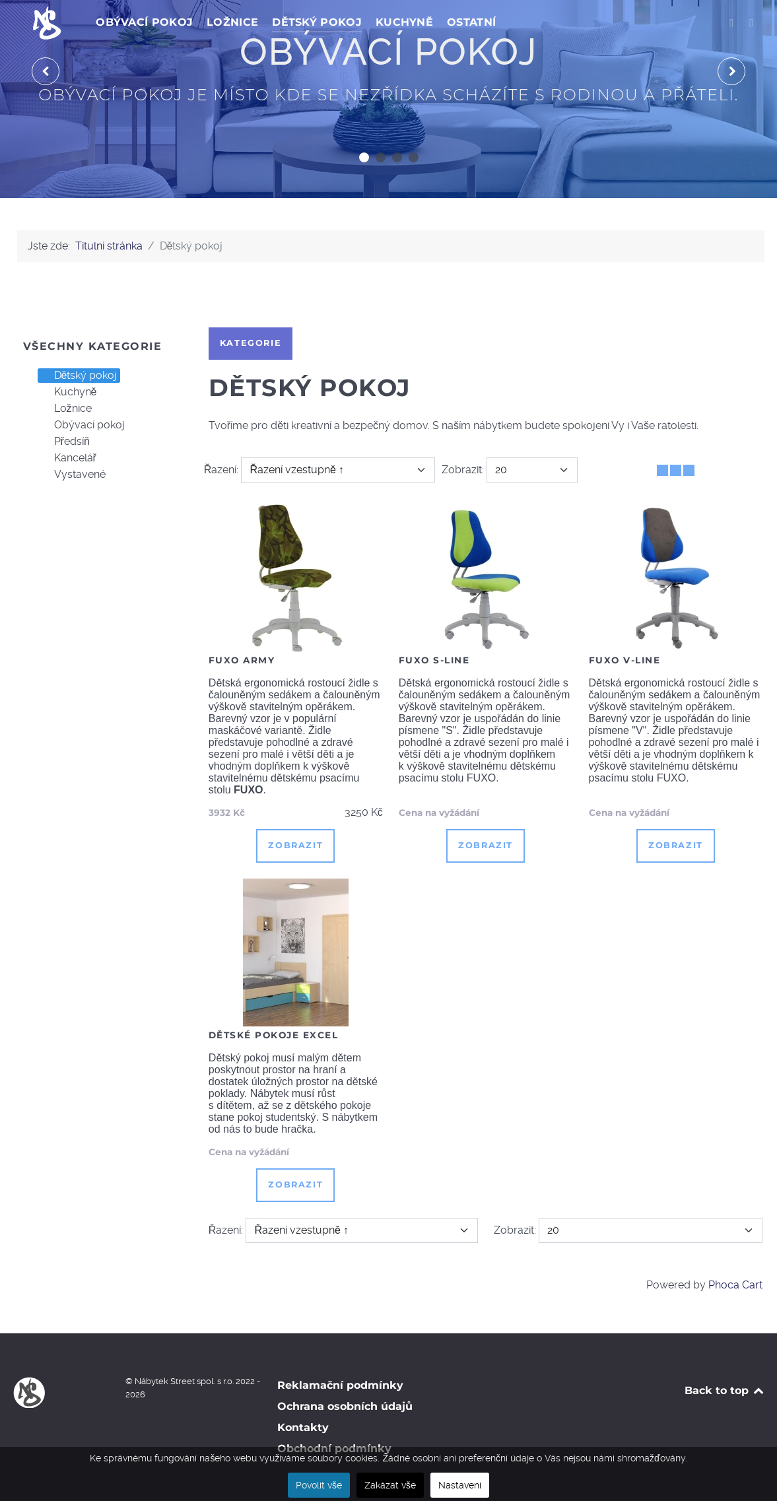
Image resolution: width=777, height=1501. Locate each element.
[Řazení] (337, 470)
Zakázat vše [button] (390, 1485)
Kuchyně (67, 392)
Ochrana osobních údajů (345, 1406)
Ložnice (65, 408)
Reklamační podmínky (340, 1385)
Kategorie (250, 343)
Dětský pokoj (78, 375)
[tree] (97, 425)
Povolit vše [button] (319, 1485)
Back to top (725, 1390)
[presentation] (45, 71)
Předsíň (64, 441)
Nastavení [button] (459, 1485)
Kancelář (67, 458)
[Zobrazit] (532, 470)
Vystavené (72, 474)
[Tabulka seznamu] (675, 470)
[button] (364, 157)
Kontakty (303, 1427)
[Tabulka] (662, 470)
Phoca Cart (735, 1285)
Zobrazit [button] (295, 845)
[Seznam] (688, 470)
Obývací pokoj (81, 425)
